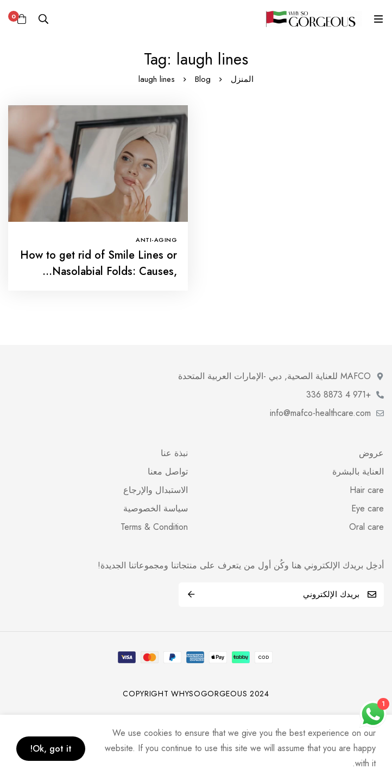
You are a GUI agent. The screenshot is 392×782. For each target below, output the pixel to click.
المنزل (242, 79)
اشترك (191, 594)
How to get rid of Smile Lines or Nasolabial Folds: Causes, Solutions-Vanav (98, 271)
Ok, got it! (51, 748)
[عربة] (22, 19)
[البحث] (43, 19)
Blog (203, 79)
